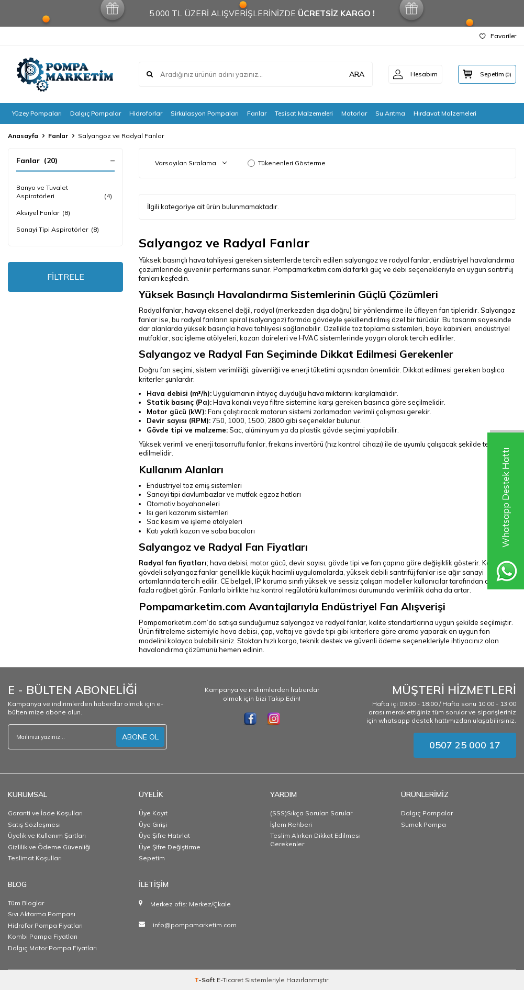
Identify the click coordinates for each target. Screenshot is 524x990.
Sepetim (152, 858)
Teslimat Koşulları (35, 858)
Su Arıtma (390, 113)
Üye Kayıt (153, 813)
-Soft (205, 980)
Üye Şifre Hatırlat (164, 835)
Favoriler (498, 36)
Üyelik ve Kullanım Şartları (47, 835)
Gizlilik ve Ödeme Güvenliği (49, 847)
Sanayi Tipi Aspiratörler (57, 229)
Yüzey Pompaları (37, 113)
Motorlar (354, 113)
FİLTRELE (65, 276)
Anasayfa (23, 136)
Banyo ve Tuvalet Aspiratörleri (65, 192)
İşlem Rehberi (291, 824)
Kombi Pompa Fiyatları (42, 936)
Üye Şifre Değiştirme (169, 847)
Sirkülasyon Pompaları (205, 113)
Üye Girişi (153, 824)
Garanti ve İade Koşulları (45, 813)
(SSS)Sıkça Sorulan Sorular (311, 813)
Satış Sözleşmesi (34, 824)
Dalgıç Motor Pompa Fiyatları (52, 948)
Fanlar (256, 113)
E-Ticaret (230, 980)
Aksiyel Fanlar (43, 213)
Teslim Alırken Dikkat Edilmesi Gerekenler (315, 840)
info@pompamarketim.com (195, 925)
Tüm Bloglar (26, 903)
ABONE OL (140, 737)
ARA (352, 74)
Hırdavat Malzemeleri (445, 113)
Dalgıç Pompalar (95, 113)
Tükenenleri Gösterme (287, 163)
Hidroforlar (145, 113)
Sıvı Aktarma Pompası (41, 914)
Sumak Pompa (423, 824)
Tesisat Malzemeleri (304, 113)
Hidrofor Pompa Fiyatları (45, 925)
